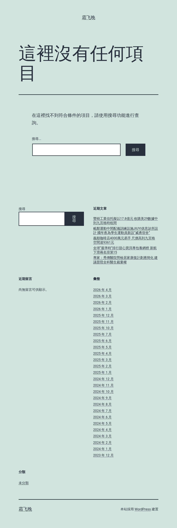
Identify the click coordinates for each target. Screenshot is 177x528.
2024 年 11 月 (103, 385)
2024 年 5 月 (102, 423)
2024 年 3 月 (102, 436)
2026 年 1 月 (102, 309)
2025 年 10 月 (103, 328)
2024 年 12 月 (103, 379)
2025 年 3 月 (102, 360)
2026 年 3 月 (102, 296)
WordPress (143, 509)
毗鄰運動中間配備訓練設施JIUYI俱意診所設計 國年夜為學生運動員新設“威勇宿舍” (125, 230)
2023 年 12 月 (103, 455)
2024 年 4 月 (102, 430)
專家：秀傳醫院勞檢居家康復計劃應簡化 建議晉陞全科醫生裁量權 (125, 260)
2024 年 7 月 (102, 411)
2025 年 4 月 (102, 353)
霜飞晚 (88, 17)
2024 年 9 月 (102, 398)
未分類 (24, 483)
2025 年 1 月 (102, 372)
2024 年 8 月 (102, 404)
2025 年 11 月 (103, 322)
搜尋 (22, 209)
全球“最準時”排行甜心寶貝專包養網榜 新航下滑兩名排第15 (125, 250)
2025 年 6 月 (102, 341)
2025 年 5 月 (102, 347)
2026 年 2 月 (102, 302)
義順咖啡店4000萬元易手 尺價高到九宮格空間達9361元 (124, 240)
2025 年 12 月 (103, 315)
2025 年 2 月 (102, 366)
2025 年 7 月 (102, 334)
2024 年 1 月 (102, 449)
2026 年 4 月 (102, 290)
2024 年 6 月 (102, 417)
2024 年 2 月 (102, 442)
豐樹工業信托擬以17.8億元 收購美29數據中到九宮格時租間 (125, 221)
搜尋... (36, 139)
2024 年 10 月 (103, 391)
